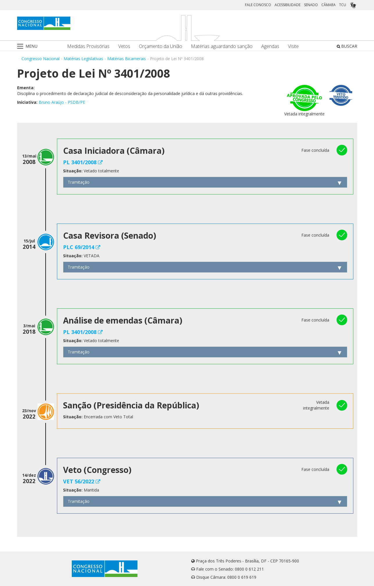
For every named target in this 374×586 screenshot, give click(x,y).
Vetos (124, 46)
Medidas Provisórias (88, 46)
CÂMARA (328, 4)
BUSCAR (347, 46)
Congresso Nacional (41, 58)
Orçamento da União (160, 46)
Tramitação (79, 182)
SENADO (311, 4)
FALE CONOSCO (258, 4)
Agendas (270, 46)
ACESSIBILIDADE (287, 4)
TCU (342, 4)
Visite (293, 46)
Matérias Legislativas (83, 58)
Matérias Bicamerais (126, 58)
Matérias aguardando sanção (222, 46)
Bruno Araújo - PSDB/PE (62, 102)
